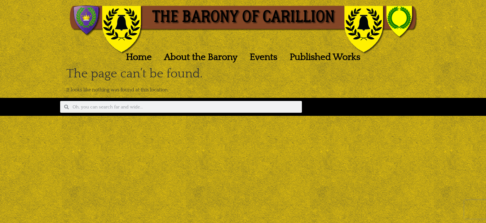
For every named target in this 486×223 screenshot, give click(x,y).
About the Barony (200, 58)
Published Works (324, 58)
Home (139, 58)
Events (263, 58)
